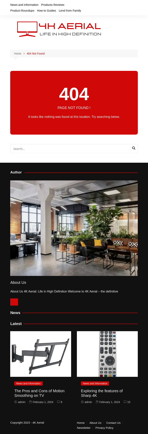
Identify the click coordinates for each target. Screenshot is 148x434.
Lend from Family (70, 10)
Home (81, 422)
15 (127, 402)
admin (19, 402)
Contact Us (113, 422)
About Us (95, 422)
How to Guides (46, 10)
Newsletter (84, 427)
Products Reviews (52, 4)
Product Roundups (22, 10)
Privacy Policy (104, 427)
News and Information (24, 4)
